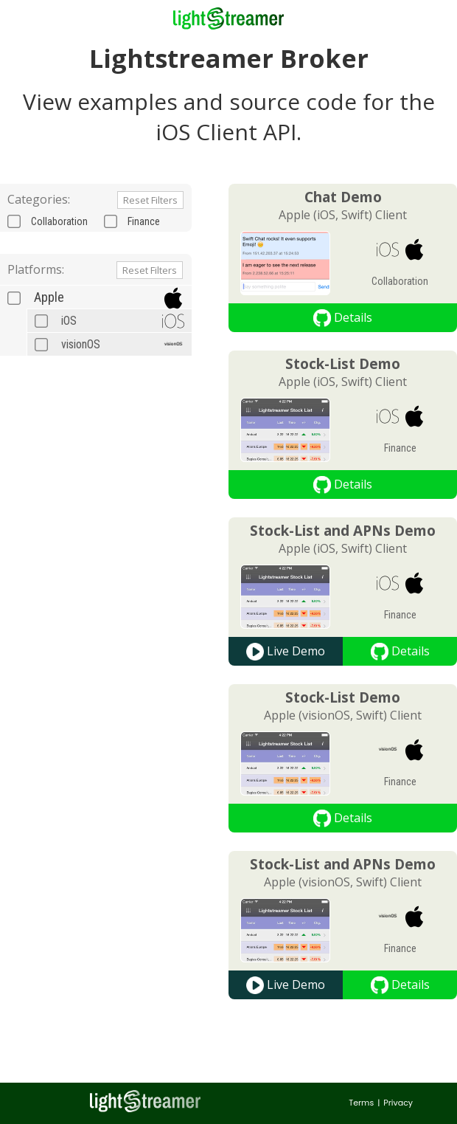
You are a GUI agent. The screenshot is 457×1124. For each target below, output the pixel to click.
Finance (128, 221)
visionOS (63, 344)
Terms (361, 1103)
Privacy (398, 1103)
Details (342, 318)
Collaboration (44, 221)
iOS (52, 321)
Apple (32, 297)
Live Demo (285, 652)
